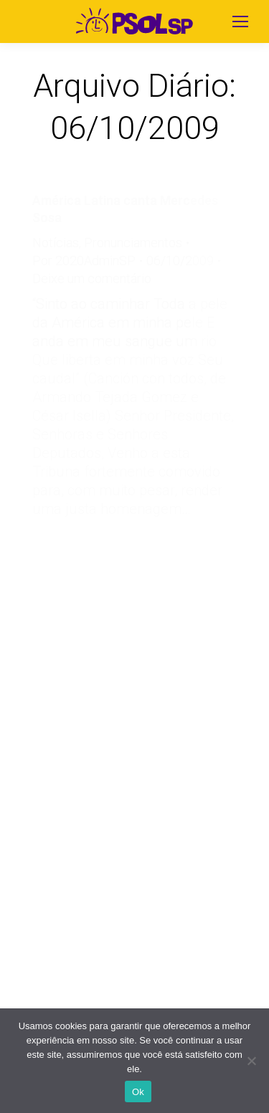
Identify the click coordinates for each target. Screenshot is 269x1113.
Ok (138, 1091)
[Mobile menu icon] (240, 21)
